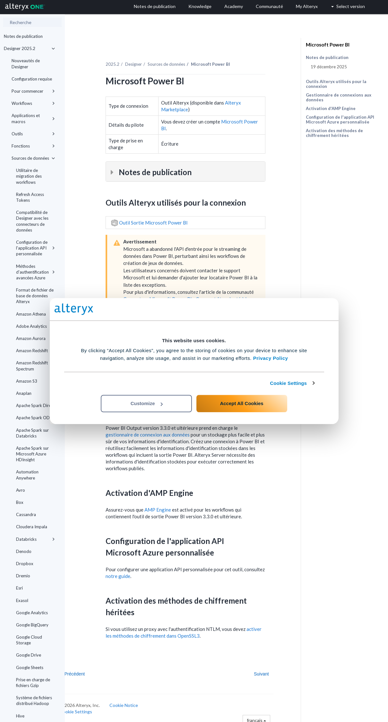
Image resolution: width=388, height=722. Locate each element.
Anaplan (23, 393)
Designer (146, 60)
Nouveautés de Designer (26, 63)
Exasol (22, 600)
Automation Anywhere (27, 474)
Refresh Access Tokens (30, 197)
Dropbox (24, 563)
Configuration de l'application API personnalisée (35, 248)
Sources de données (33, 158)
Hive (20, 715)
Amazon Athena (31, 314)
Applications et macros (33, 118)
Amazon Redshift (32, 350)
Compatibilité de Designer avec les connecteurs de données (32, 221)
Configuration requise (32, 78)
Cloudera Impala (31, 526)
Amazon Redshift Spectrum (32, 365)
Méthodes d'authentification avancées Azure (35, 272)
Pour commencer (33, 91)
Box (19, 502)
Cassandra (26, 514)
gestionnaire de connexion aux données (160, 431)
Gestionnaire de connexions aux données (338, 97)
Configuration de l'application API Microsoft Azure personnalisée (340, 119)
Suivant (274, 670)
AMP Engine (170, 506)
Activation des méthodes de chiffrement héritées (334, 133)
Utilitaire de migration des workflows (29, 176)
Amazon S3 (26, 381)
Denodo (23, 551)
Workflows (33, 103)
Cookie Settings (288, 383)
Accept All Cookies (241, 403)
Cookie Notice (137, 701)
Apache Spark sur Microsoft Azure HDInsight (32, 454)
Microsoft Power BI (327, 44)
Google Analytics (32, 612)
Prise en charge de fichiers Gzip (33, 682)
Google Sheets (29, 667)
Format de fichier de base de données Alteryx (35, 295)
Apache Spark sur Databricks (32, 433)
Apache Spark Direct (35, 405)
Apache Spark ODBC (35, 417)
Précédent (87, 670)
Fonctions (33, 146)
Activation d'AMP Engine (331, 108)
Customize (147, 403)
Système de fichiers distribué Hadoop (34, 700)
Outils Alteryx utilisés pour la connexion (336, 84)
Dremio (23, 575)
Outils (33, 133)
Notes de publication (23, 36)
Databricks (35, 539)
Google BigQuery (32, 624)
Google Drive (28, 655)
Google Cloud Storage (29, 639)
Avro (20, 490)
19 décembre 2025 (329, 66)
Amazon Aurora (31, 338)
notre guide (130, 572)
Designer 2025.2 (29, 48)
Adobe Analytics (31, 326)
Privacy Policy (270, 358)
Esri (19, 587)
